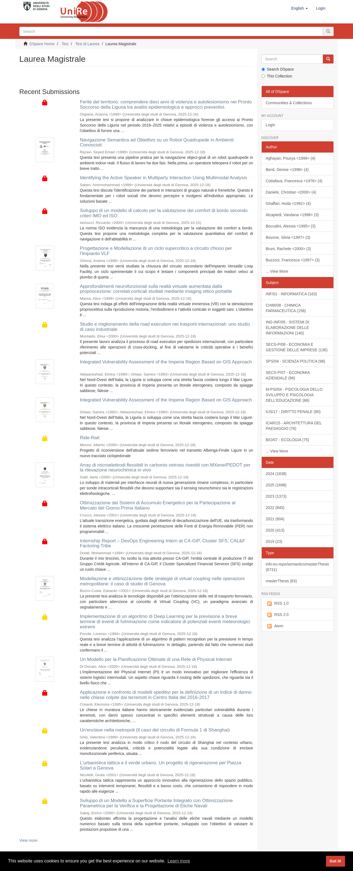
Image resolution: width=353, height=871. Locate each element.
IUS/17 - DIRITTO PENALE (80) (293, 411)
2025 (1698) (276, 485)
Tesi (64, 44)
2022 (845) (275, 507)
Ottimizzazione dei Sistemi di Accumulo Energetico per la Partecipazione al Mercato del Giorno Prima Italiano (157, 505)
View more (28, 840)
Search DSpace (277, 69)
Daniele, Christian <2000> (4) (291, 192)
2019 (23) (274, 541)
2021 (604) (275, 519)
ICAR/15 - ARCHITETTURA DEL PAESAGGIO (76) (294, 426)
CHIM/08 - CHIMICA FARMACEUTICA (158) (286, 308)
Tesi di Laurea (87, 44)
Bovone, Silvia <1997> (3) (288, 237)
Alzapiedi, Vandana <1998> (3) (292, 215)
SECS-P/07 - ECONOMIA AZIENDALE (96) (288, 375)
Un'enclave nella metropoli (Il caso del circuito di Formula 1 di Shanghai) (155, 730)
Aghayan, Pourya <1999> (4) (290, 158)
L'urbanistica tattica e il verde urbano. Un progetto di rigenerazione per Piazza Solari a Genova (160, 765)
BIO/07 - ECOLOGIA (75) (287, 440)
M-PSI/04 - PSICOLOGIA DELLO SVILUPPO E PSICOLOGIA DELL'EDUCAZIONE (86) (294, 395)
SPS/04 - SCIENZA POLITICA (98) (295, 361)
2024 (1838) (276, 473)
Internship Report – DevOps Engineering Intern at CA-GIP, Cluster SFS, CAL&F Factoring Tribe (162, 543)
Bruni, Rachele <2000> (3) (288, 248)
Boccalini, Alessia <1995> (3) (291, 226)
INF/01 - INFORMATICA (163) (291, 294)
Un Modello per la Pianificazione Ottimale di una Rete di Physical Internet (156, 659)
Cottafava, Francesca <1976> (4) (294, 181)
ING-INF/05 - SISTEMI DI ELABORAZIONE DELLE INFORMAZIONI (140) (287, 327)
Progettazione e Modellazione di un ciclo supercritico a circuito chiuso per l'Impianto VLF (156, 251)
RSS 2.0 (277, 614)
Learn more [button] (178, 861)
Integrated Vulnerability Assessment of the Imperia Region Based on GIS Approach (166, 362)
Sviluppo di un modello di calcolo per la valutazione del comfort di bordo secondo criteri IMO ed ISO (164, 213)
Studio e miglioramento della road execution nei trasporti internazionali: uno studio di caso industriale (165, 326)
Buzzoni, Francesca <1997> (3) (293, 260)
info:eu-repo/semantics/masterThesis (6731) (297, 567)
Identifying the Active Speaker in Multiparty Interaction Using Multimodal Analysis (163, 177)
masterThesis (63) (281, 581)
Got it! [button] (335, 861)
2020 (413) (275, 530)
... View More (277, 271)
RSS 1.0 (277, 603)
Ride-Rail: (90, 437)
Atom (275, 626)
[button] (299, 8)
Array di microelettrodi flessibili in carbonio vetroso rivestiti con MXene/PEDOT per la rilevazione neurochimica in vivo (165, 467)
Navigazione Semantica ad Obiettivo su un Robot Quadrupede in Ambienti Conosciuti (157, 142)
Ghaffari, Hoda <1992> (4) (288, 203)
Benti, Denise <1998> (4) (287, 169)
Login (270, 125)
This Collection (276, 76)
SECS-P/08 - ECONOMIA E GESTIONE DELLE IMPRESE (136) (297, 347)
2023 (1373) (276, 496)
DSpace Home (42, 44)
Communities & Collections (289, 103)
